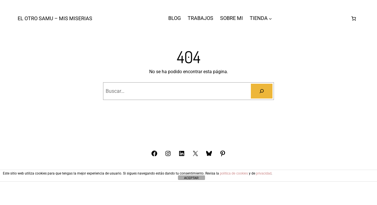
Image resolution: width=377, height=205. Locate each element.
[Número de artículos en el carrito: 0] (353, 18)
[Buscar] (261, 91)
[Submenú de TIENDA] (270, 18)
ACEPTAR (191, 178)
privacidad (264, 173)
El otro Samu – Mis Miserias (55, 18)
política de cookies (234, 173)
